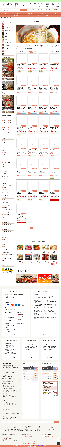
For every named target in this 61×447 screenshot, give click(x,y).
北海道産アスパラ (6, 372)
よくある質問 (42, 3)
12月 (10, 129)
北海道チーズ (11, 375)
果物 (5, 15)
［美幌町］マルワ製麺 (32, 130)
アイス (16, 375)
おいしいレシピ (6, 260)
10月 (10, 127)
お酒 (56, 15)
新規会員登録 (48, 4)
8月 (10, 125)
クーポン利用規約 (6, 430)
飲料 (47, 15)
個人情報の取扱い (17, 429)
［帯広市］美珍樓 (20, 130)
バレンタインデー (6, 162)
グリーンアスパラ (47, 9)
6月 (10, 122)
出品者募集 (27, 429)
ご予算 (3, 217)
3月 (4, 120)
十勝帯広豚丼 (5, 375)
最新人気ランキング (7, 209)
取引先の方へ (5, 189)
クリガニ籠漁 (40, 9)
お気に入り (48, 6)
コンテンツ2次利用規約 (18, 430)
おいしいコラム (6, 262)
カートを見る (56, 6)
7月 (4, 125)
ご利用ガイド (48, 3)
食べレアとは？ (6, 426)
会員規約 (38, 429)
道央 (4, 241)
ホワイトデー (5, 164)
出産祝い (4, 142)
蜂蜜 (33, 10)
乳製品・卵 (29, 13)
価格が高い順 (27, 51)
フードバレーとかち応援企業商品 (9, 417)
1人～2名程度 (5, 195)
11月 (4, 129)
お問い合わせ (36, 3)
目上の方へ (5, 187)
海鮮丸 (4, 381)
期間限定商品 (6, 212)
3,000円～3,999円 (7, 222)
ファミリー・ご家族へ (7, 185)
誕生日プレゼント (6, 138)
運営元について (5, 439)
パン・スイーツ (42, 13)
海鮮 (18, 13)
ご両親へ (4, 183)
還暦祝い (4, 147)
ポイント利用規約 (51, 429)
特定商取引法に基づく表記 (8, 429)
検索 (23, 10)
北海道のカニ (13, 372)
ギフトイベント (16, 390)
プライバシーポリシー (36, 445)
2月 (10, 118)
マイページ (50, 426)
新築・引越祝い (6, 144)
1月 (4, 118)
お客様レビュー (6, 252)
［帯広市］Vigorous (20, 217)
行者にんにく (34, 9)
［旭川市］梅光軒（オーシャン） (21, 67)
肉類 (6, 13)
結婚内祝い (5, 152)
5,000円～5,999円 (7, 226)
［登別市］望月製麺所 (43, 89)
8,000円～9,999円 (7, 231)
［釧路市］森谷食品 (53, 172)
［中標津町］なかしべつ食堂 (32, 89)
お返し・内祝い (9, 390)
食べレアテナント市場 (7, 418)
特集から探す (6, 205)
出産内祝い (5, 154)
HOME (1, 17)
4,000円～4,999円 (7, 224)
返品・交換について (55, 3)
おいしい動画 (6, 265)
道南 (4, 246)
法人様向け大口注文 (55, 4)
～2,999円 (5, 219)
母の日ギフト (5, 166)
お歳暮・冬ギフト (6, 173)
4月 (10, 120)
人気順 (35, 51)
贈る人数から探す (14, 391)
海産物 (6, 27)
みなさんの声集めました (8, 255)
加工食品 (27, 15)
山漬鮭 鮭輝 (8, 381)
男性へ (4, 181)
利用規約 (41, 445)
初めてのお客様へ (30, 3)
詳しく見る (16, 334)
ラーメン (4, 376)
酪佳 (12, 381)
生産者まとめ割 (6, 427)
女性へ (4, 178)
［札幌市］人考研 (53, 152)
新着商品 (5, 207)
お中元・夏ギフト (6, 171)
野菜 (55, 13)
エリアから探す (5, 237)
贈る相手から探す (6, 391)
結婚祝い (4, 140)
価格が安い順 (22, 51)
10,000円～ (5, 233)
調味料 (38, 15)
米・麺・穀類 (15, 15)
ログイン (41, 6)
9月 (4, 127)
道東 (4, 239)
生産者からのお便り (7, 258)
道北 (4, 244)
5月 (4, 122)
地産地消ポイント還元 (18, 427)
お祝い (4, 390)
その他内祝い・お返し (7, 156)
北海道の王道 (5, 17)
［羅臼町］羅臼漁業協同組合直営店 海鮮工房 (54, 195)
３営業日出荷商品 (7, 214)
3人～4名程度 (5, 197)
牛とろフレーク (10, 380)
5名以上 (4, 199)
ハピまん (52, 9)
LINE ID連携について (40, 427)
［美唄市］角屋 (42, 172)
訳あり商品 (57, 9)
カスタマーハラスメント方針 (30, 430)
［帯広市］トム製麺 (53, 67)
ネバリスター (16, 380)
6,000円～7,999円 (7, 229)
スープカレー (9, 376)
